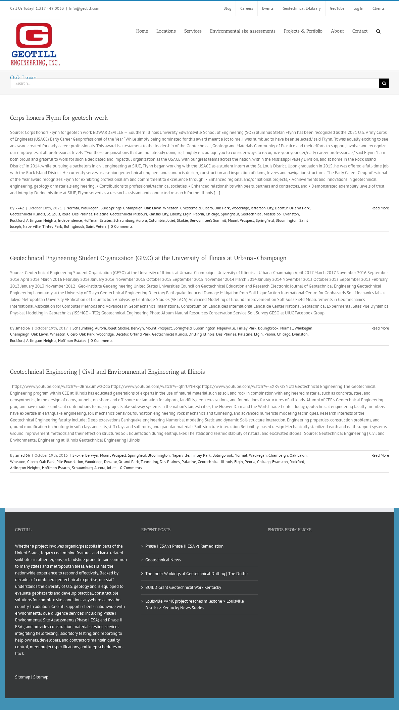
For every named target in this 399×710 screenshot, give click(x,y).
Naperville (32, 226)
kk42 (19, 207)
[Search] (384, 83)
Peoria (198, 213)
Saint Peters (96, 226)
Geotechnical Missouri (128, 213)
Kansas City (158, 213)
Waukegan (90, 207)
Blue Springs (110, 207)
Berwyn (196, 220)
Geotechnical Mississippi (261, 213)
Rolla (66, 213)
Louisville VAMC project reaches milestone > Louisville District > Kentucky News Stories (194, 604)
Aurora (141, 220)
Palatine (101, 213)
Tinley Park (52, 226)
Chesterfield (190, 207)
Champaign (133, 207)
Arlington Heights (41, 220)
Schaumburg (123, 220)
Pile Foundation (69, 461)
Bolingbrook (74, 226)
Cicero (207, 207)
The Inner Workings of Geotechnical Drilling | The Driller (196, 573)
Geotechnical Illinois (27, 213)
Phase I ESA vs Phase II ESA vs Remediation (184, 546)
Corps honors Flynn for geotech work (59, 117)
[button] (378, 30)
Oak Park (222, 207)
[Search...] (194, 83)
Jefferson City (262, 207)
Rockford (17, 220)
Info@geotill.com (84, 8)
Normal (72, 207)
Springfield (230, 213)
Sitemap (22, 677)
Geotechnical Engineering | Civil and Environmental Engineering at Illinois (107, 371)
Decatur (281, 207)
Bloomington (287, 220)
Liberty (175, 213)
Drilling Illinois (201, 334)
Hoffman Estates (98, 220)
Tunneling (149, 461)
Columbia (157, 220)
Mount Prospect (241, 220)
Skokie (182, 220)
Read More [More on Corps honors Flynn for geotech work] (380, 207)
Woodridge (240, 207)
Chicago (212, 213)
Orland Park (299, 207)
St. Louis (53, 213)
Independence (70, 220)
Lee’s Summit (215, 220)
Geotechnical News (163, 560)
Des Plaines (82, 213)
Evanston (291, 213)
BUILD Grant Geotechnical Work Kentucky (183, 587)
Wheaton (171, 207)
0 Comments (122, 226)
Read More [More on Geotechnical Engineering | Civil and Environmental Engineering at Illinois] (380, 455)
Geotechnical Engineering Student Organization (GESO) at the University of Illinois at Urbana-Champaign (148, 258)
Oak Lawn (152, 207)
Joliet (170, 220)
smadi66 (22, 328)
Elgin (187, 213)
